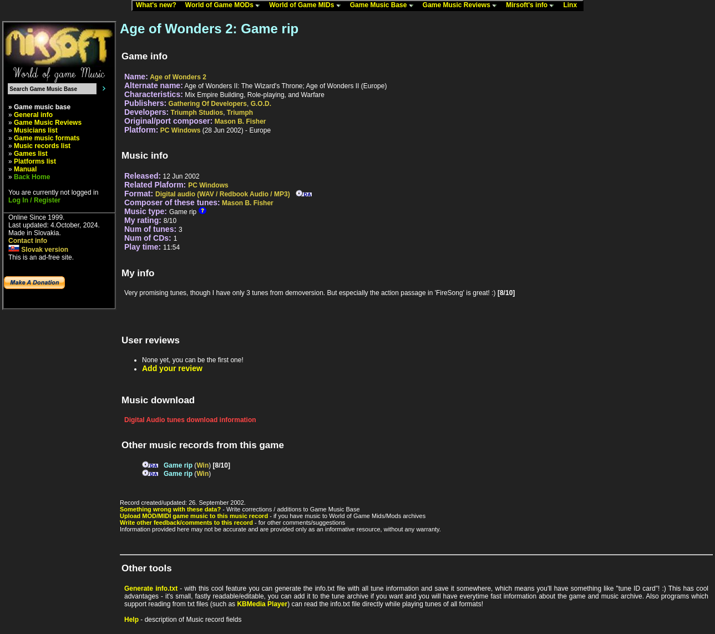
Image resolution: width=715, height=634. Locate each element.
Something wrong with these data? (170, 509)
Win (202, 465)
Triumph (240, 112)
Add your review (172, 368)
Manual (25, 169)
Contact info (27, 241)
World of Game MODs (225, 5)
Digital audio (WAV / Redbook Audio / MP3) (222, 194)
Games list (31, 154)
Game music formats (47, 138)
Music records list (42, 146)
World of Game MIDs (307, 5)
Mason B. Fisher (240, 121)
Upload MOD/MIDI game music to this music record (194, 516)
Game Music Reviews (462, 5)
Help (131, 619)
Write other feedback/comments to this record (186, 522)
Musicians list (36, 130)
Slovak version (38, 249)
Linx (572, 5)
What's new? (158, 5)
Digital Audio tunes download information (190, 420)
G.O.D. (261, 104)
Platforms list (35, 161)
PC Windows (180, 130)
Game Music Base (384, 5)
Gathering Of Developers (208, 104)
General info (33, 115)
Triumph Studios (197, 112)
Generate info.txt (151, 588)
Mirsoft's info (532, 5)
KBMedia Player (262, 604)
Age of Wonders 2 (178, 77)
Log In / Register (34, 200)
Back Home (32, 177)
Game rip (178, 465)
